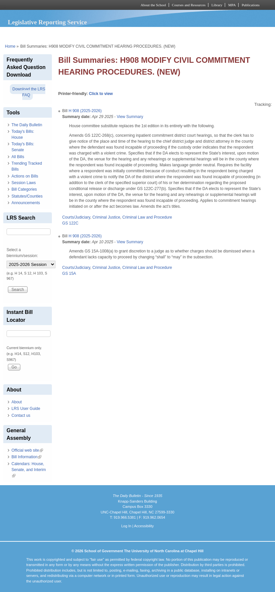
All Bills (17, 156)
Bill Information (26, 457)
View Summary (130, 116)
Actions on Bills (24, 176)
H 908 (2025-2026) (85, 110)
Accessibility (144, 526)
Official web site (27, 450)
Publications (251, 5)
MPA (232, 5)
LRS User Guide (25, 408)
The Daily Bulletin (26, 125)
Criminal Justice (106, 217)
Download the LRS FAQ (28, 92)
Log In (126, 526)
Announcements (25, 203)
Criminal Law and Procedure (147, 217)
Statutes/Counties (27, 196)
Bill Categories (24, 189)
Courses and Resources (188, 5)
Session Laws (23, 182)
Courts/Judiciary (76, 217)
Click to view (101, 93)
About (16, 402)
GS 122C (70, 223)
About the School (153, 5)
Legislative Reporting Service (47, 22)
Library (216, 5)
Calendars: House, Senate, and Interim (28, 470)
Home (10, 46)
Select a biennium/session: (22, 253)
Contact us (20, 415)
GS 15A (69, 273)
